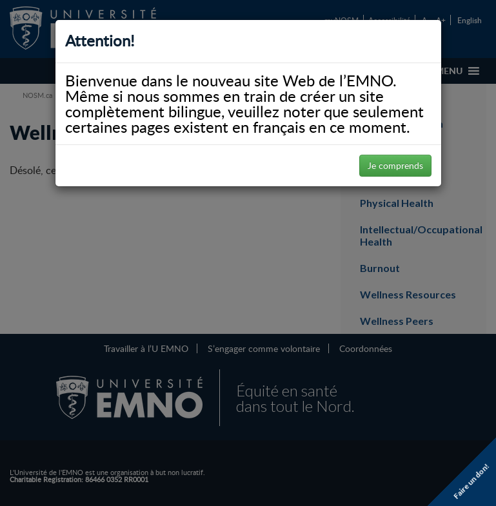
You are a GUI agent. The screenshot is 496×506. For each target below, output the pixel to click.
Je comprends (395, 165)
